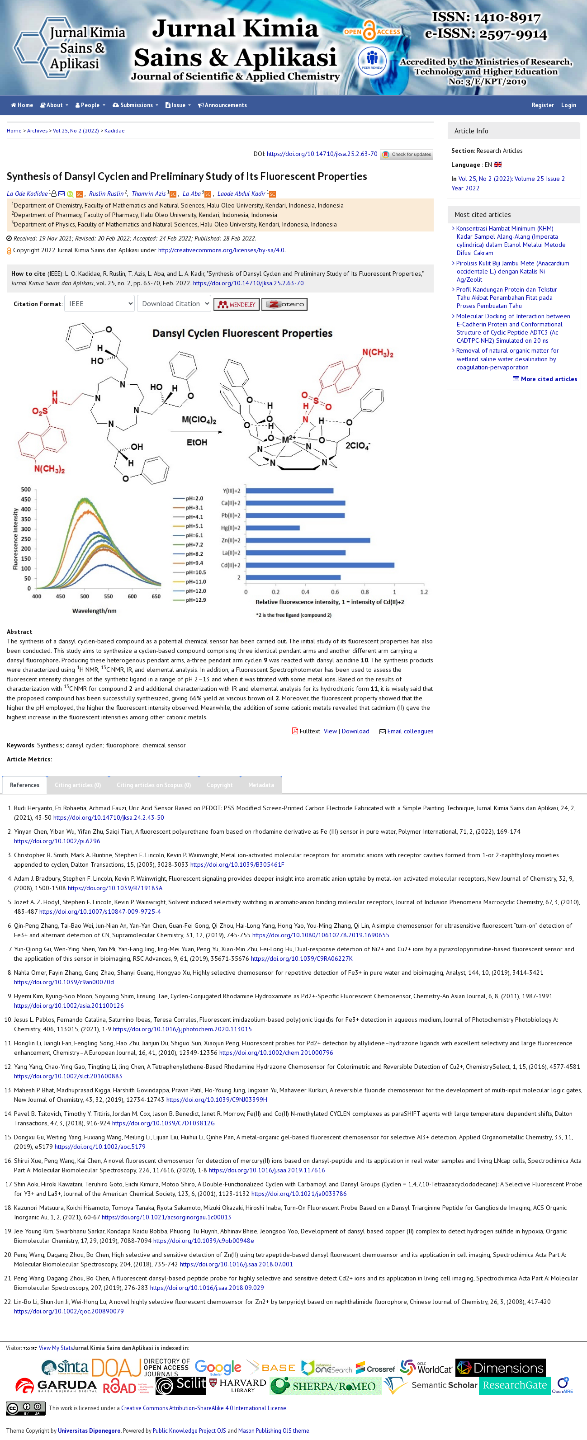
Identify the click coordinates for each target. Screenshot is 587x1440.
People (88, 105)
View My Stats (56, 1347)
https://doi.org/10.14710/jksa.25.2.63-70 (322, 154)
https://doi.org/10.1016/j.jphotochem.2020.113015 (182, 1029)
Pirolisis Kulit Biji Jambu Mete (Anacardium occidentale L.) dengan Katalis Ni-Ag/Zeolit (511, 271)
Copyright (220, 785)
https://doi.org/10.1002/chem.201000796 (276, 1052)
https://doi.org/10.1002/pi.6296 (57, 841)
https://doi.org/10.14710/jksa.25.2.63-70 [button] (248, 283)
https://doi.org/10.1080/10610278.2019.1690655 (320, 935)
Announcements (222, 105)
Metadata (261, 785)
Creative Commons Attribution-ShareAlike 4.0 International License (203, 1408)
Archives (37, 130)
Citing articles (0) (78, 785)
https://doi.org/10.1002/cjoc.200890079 (69, 1311)
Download (355, 731)
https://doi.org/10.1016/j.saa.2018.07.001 (236, 1264)
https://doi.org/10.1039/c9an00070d (64, 982)
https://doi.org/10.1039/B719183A (115, 888)
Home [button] (14, 130)
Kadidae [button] (114, 130)
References (24, 785)
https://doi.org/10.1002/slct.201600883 (68, 1076)
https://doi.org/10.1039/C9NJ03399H (216, 1099)
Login (568, 105)
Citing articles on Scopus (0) (154, 785)
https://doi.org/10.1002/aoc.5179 (100, 1147)
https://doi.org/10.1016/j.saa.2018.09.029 (207, 1288)
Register (543, 105)
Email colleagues (411, 731)
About (52, 105)
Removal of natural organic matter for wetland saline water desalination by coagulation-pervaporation (506, 358)
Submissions (133, 105)
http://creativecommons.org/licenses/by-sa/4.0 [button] (221, 250)
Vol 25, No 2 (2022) (76, 130)
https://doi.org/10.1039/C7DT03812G (163, 1123)
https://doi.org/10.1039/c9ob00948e (203, 1241)
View (330, 731)
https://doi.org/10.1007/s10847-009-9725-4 (100, 911)
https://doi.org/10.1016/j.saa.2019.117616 (267, 1170)
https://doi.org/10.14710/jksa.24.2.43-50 (108, 817)
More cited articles (546, 379)
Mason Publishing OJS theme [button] (273, 1430)
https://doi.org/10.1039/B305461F (237, 864)
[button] (10, 250)
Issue (176, 105)
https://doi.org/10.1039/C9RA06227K (302, 958)
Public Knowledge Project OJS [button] (189, 1430)
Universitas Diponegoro (89, 1430)
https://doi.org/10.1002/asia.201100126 (69, 1005)
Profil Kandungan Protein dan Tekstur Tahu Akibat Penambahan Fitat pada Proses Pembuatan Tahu (505, 297)
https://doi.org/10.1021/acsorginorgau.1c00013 (167, 1217)
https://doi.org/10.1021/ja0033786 (299, 1194)
